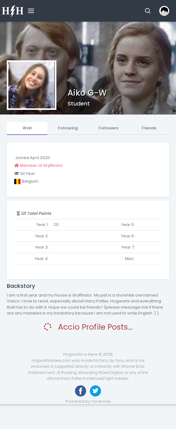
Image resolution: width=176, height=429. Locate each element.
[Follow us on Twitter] (95, 390)
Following (68, 128)
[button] (148, 11)
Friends (149, 128)
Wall (27, 128)
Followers (108, 128)
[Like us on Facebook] (80, 390)
